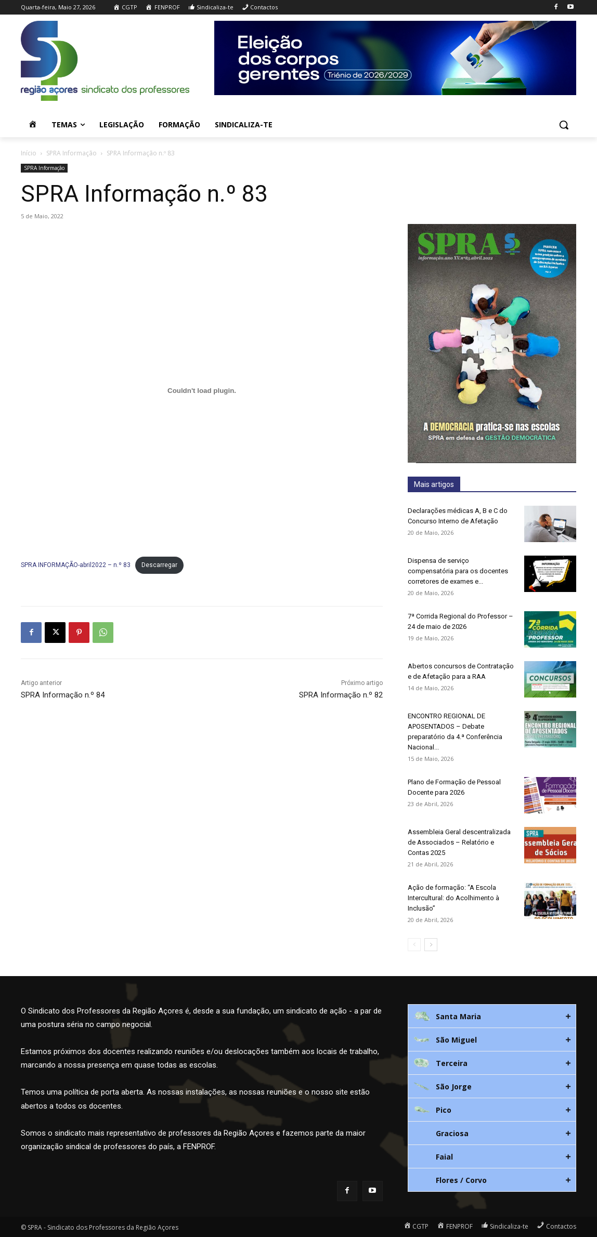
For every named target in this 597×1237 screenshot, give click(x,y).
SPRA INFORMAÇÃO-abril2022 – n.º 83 (76, 565)
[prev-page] (414, 944)
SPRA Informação (71, 153)
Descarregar (159, 565)
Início (28, 153)
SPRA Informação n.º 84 (63, 695)
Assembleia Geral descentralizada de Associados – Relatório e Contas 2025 (459, 842)
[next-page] (430, 944)
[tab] (492, 1016)
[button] (563, 124)
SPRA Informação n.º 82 (341, 695)
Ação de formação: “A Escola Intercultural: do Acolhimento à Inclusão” (453, 898)
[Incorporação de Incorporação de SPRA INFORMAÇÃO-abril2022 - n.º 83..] (202, 391)
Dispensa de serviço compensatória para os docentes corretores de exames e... (458, 571)
